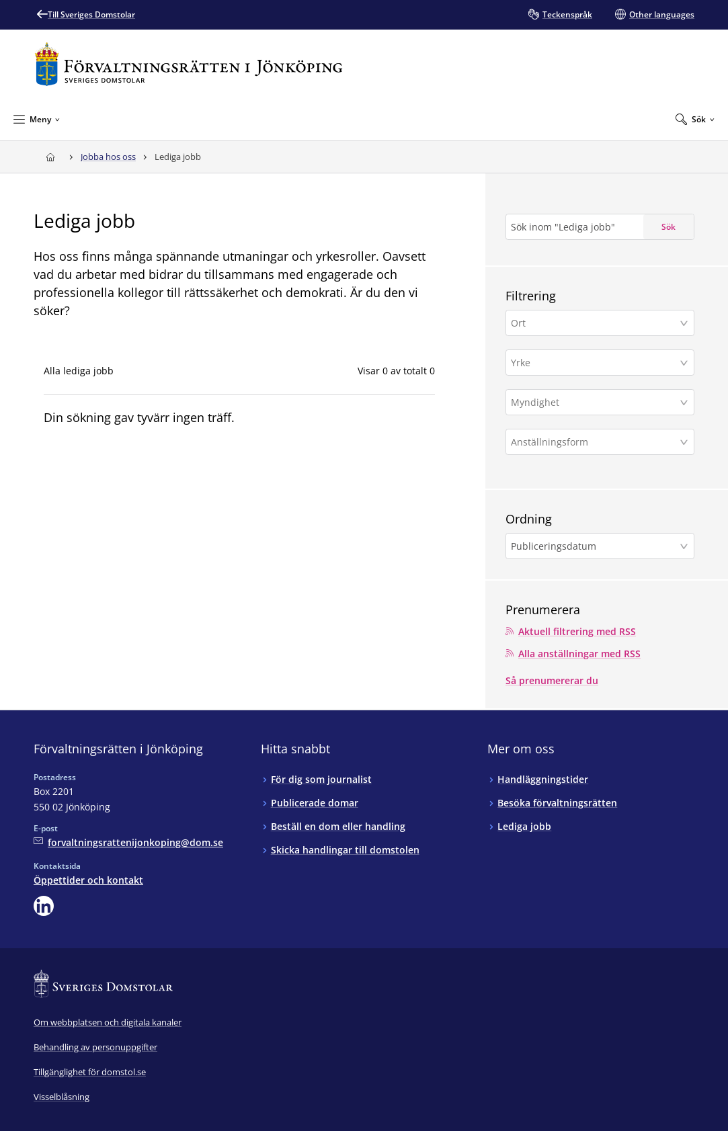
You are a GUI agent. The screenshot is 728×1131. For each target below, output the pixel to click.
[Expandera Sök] (695, 119)
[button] (599, 323)
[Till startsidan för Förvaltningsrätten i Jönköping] (188, 64)
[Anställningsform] (595, 442)
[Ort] (595, 323)
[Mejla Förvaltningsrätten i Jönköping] (128, 842)
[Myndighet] (595, 402)
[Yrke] (595, 362)
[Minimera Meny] (36, 119)
